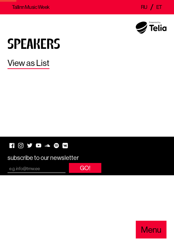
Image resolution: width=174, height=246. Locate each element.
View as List (28, 62)
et (159, 7)
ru (144, 7)
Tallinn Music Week (30, 7)
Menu (151, 229)
